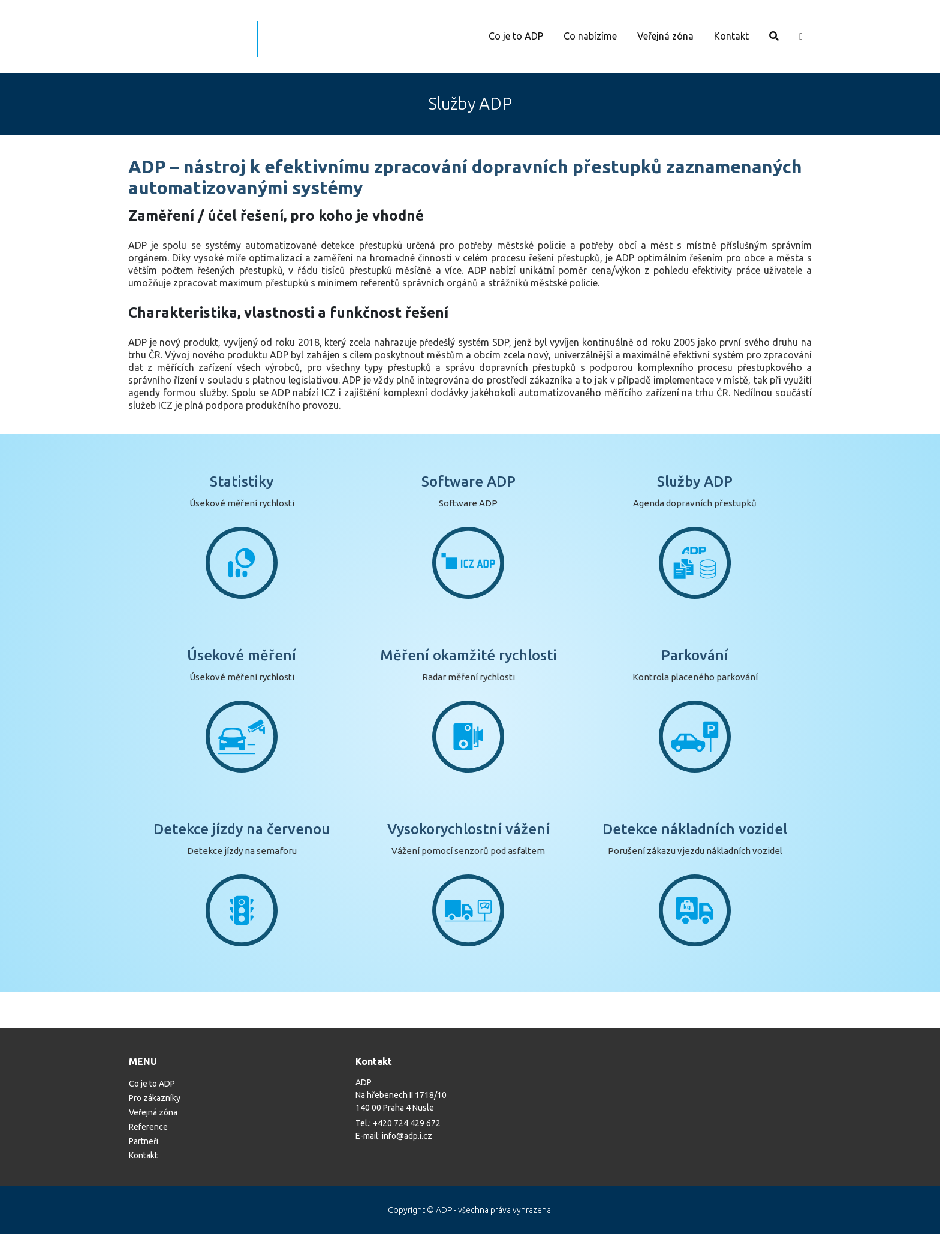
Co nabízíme (590, 36)
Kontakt (731, 36)
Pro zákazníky (154, 1098)
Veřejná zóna (665, 36)
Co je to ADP (516, 36)
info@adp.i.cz (407, 1136)
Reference (148, 1127)
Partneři (143, 1141)
